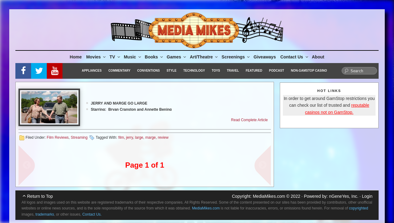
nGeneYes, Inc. (343, 196)
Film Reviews (58, 137)
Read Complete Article (249, 120)
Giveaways (265, 56)
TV (115, 56)
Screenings (236, 56)
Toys (216, 70)
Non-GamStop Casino (309, 70)
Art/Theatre (204, 56)
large (139, 137)
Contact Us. (92, 214)
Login (367, 196)
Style (171, 70)
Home (76, 56)
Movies (96, 56)
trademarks (44, 214)
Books (154, 56)
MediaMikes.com (269, 196)
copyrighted (358, 208)
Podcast (276, 70)
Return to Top (40, 196)
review (163, 137)
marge (150, 137)
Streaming (79, 137)
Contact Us (294, 56)
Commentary (119, 70)
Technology (194, 70)
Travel (233, 70)
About (318, 56)
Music (133, 56)
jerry (129, 137)
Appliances (92, 70)
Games (177, 56)
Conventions (148, 70)
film (121, 137)
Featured (254, 70)
